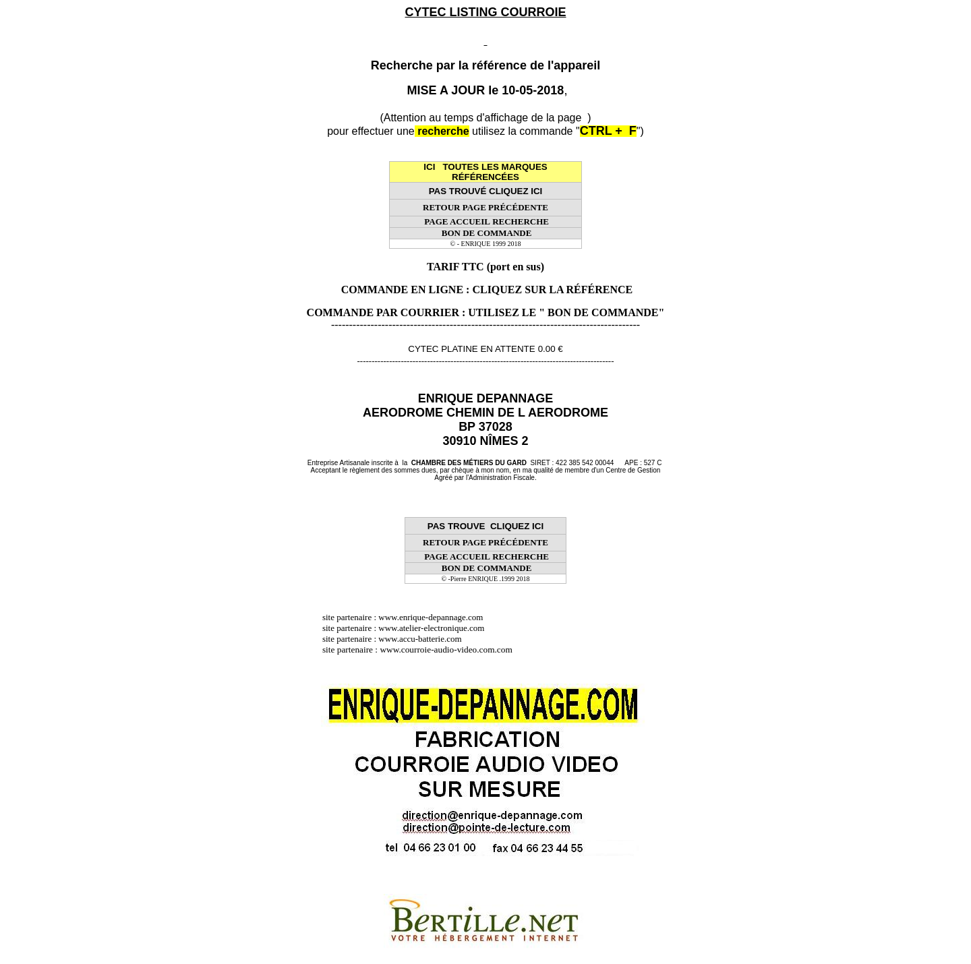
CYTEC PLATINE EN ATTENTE (471, 349)
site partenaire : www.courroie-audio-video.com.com (420, 649)
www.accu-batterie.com (424, 639)
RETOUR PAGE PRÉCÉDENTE (485, 207)
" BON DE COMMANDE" (601, 312)
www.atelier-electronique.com (431, 628)
